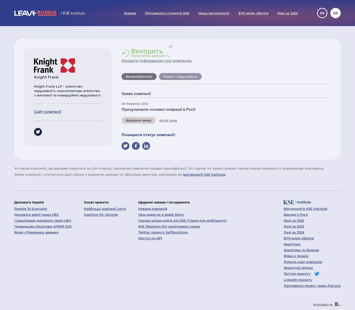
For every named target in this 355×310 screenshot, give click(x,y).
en (322, 13)
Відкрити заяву (138, 120)
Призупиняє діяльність (150, 52)
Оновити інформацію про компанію (157, 61)
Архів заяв (168, 120)
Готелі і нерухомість (180, 76)
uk (335, 13)
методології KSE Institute (204, 174)
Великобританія (139, 76)
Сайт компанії (47, 111)
